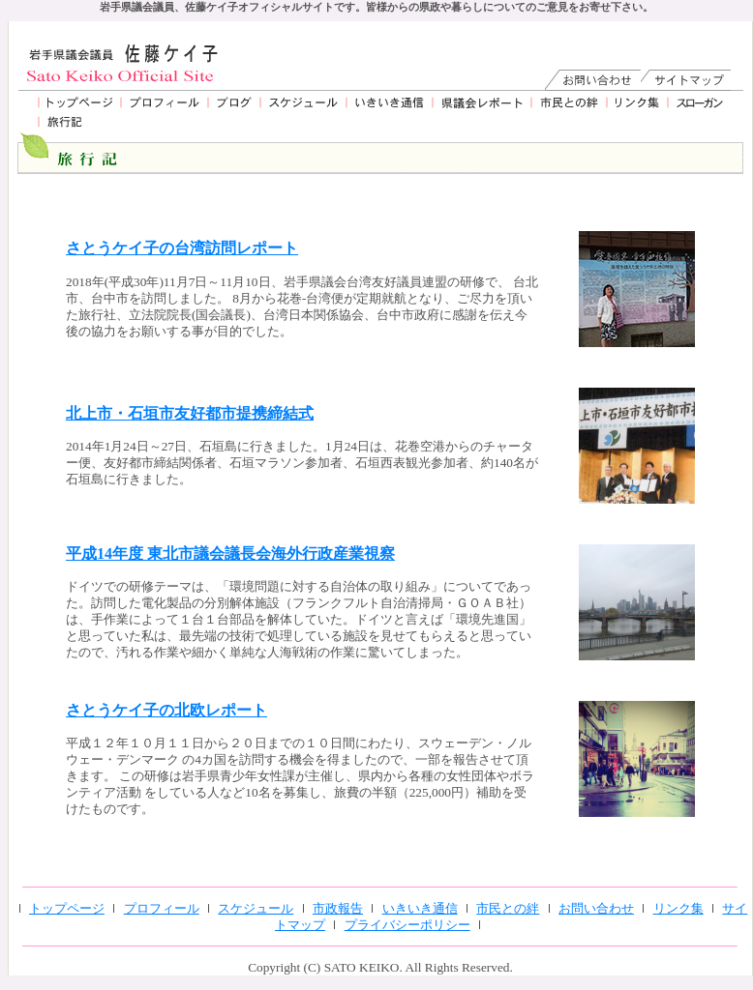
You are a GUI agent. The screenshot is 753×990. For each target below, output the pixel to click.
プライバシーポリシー (407, 924)
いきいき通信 (420, 908)
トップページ (67, 908)
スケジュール (255, 908)
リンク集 (678, 908)
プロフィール (161, 908)
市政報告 (338, 908)
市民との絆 (507, 908)
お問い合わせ (596, 908)
